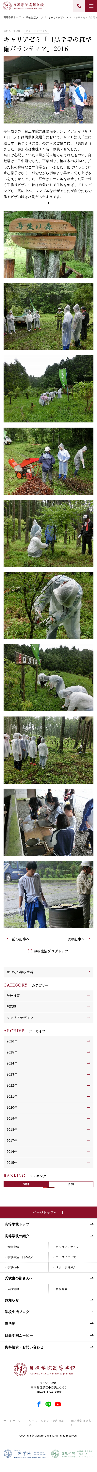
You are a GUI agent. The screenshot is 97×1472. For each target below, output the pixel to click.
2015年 (12, 1162)
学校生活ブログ (34, 17)
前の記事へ (21, 939)
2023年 (12, 1074)
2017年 (12, 1140)
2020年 (12, 1107)
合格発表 (61, 1289)
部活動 (12, 1006)
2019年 (12, 1118)
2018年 (12, 1129)
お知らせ (12, 1300)
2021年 (12, 1096)
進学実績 (13, 1246)
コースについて (66, 1257)
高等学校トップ (12, 17)
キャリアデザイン (58, 17)
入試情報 (13, 1289)
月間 (71, 1184)
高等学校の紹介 (17, 1236)
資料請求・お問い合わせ (24, 1347)
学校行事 (13, 995)
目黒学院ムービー (19, 1335)
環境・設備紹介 (66, 1267)
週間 (26, 1184)
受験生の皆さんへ (19, 1278)
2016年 (12, 1151)
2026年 (12, 1041)
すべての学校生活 (20, 972)
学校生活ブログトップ (51, 951)
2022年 (12, 1085)
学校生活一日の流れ (21, 1257)
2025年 (12, 1052)
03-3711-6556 (52, 1391)
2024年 (12, 1063)
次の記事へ (76, 939)
